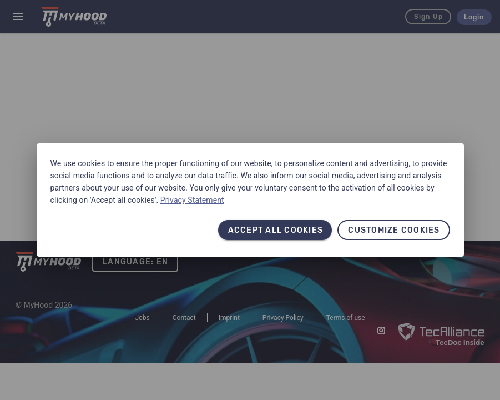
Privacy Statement (192, 200)
